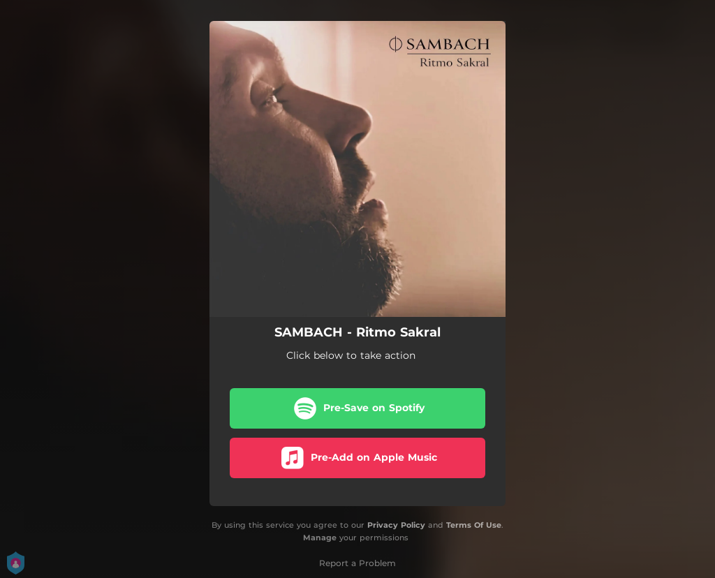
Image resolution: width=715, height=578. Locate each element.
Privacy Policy (396, 525)
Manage (320, 538)
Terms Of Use (473, 525)
